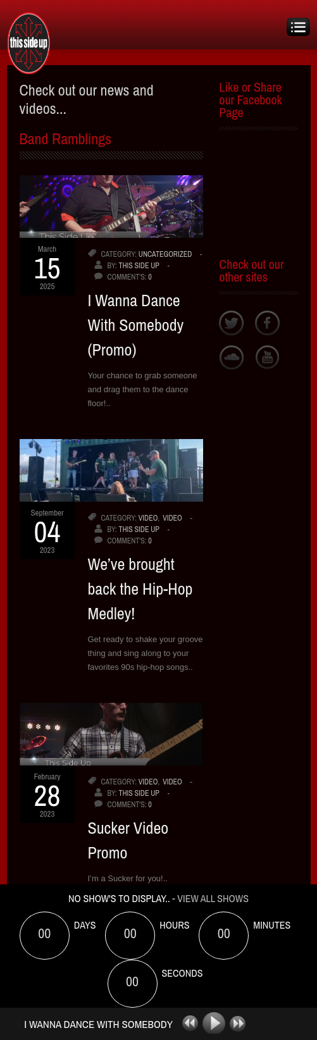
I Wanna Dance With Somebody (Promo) (136, 325)
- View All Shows (210, 898)
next (241, 1023)
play (215, 1023)
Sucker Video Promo (128, 840)
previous (185, 1023)
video (148, 518)
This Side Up (138, 266)
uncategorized (165, 254)
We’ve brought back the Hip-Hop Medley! (140, 588)
